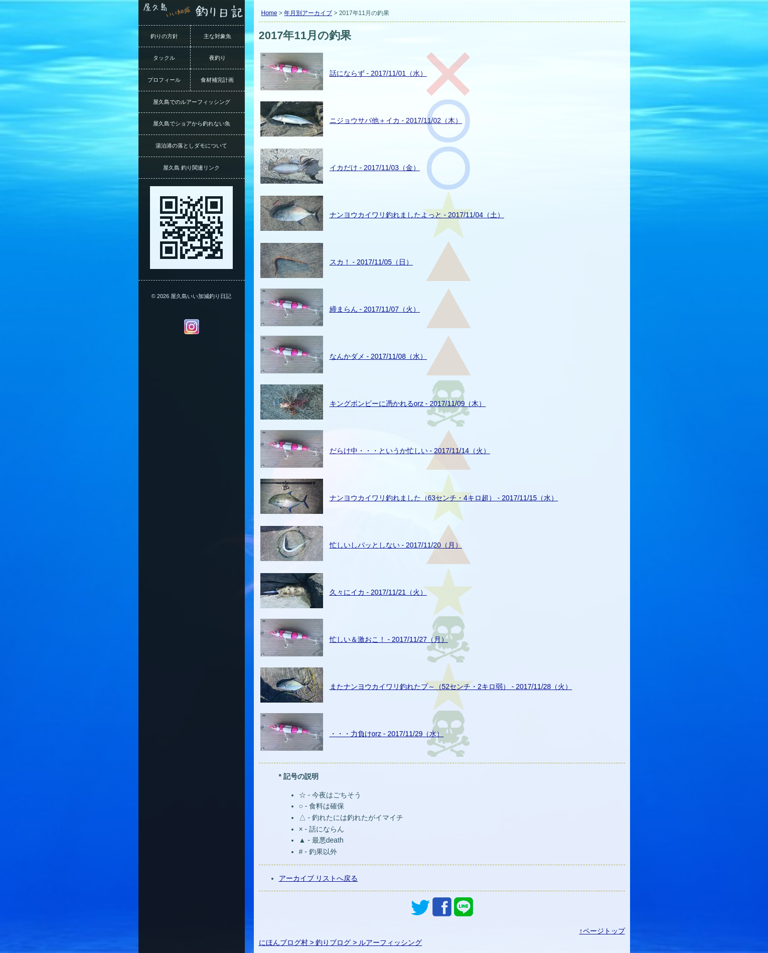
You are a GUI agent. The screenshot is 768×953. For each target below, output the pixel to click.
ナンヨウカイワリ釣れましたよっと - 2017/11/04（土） (417, 215)
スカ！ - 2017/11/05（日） (371, 262)
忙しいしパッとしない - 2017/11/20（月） (396, 545)
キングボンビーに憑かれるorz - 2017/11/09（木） (408, 403)
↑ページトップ (602, 931)
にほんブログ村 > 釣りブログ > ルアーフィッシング (340, 942)
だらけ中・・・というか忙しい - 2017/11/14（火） (410, 451)
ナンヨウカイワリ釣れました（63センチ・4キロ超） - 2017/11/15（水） (444, 498)
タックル (164, 58)
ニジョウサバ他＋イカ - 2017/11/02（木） (396, 120)
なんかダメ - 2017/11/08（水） (378, 356)
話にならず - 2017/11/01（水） (378, 73)
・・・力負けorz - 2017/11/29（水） (387, 734)
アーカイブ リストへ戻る (318, 878)
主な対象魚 (217, 36)
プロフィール (164, 80)
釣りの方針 (164, 36)
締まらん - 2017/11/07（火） (375, 309)
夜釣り (217, 58)
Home (269, 13)
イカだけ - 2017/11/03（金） (375, 168)
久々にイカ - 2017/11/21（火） (378, 592)
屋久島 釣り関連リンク (191, 168)
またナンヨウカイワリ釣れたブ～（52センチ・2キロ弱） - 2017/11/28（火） (451, 687)
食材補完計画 (217, 80)
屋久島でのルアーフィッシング (191, 102)
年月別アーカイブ (308, 13)
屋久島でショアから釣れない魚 (191, 123)
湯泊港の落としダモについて (191, 146)
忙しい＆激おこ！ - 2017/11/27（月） (389, 639)
